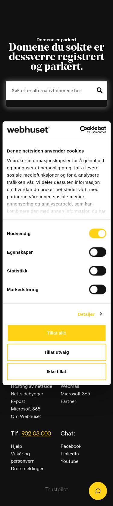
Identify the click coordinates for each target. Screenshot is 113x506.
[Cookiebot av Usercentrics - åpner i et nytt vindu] (80, 130)
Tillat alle (56, 332)
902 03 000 (36, 434)
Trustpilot (56, 489)
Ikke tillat (56, 371)
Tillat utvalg (56, 352)
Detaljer (86, 313)
